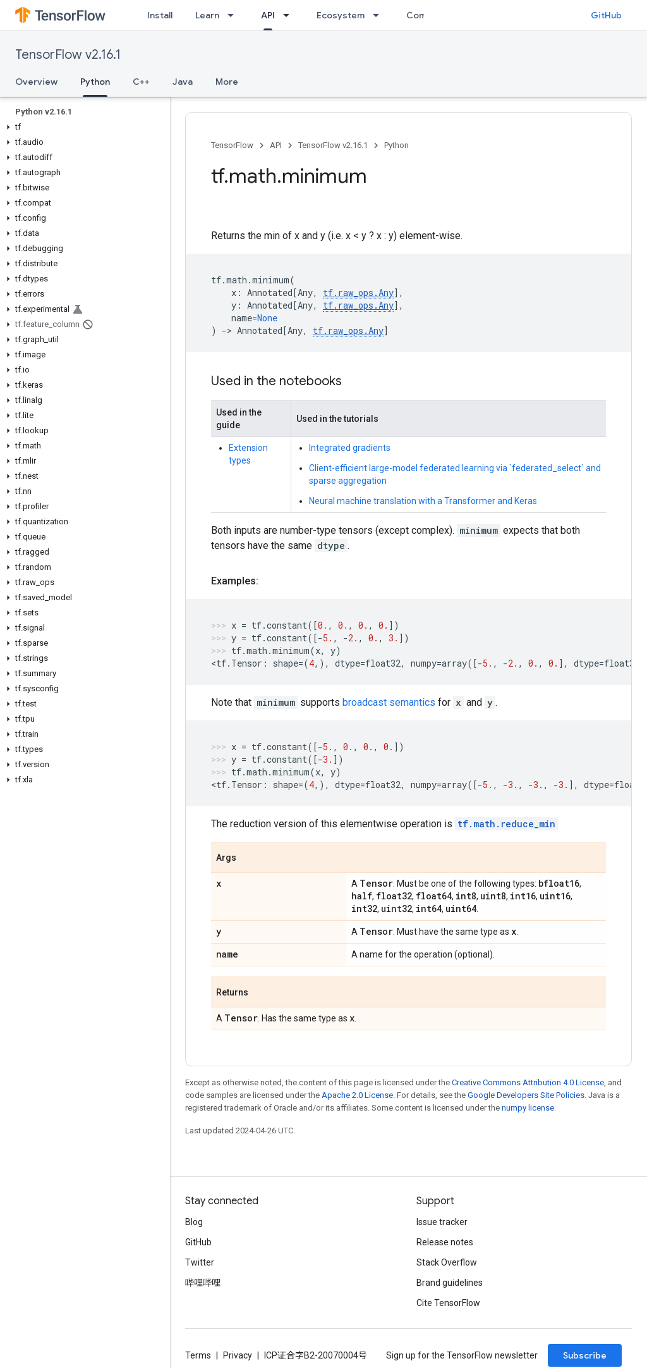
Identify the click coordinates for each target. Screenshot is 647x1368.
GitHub (606, 15)
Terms (198, 1355)
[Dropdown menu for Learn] (234, 15)
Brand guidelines (449, 1283)
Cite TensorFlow (448, 1303)
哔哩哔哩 (203, 1283)
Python (396, 145)
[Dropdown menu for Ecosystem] (380, 15)
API (276, 145)
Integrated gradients (349, 448)
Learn (207, 15)
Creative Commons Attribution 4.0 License (528, 1082)
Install (159, 15)
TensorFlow (232, 145)
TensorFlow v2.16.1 (68, 55)
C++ (141, 81)
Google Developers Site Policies (526, 1095)
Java (182, 81)
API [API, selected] (268, 15)
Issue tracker (442, 1222)
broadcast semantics (388, 702)
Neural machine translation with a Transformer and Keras (423, 501)
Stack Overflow (446, 1262)
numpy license (528, 1107)
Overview (36, 81)
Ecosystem (341, 15)
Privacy (237, 1355)
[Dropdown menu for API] (290, 15)
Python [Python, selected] (95, 81)
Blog (194, 1222)
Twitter (199, 1262)
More (226, 81)
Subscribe (585, 1355)
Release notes (444, 1242)
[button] (82, 127)
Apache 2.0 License (357, 1095)
